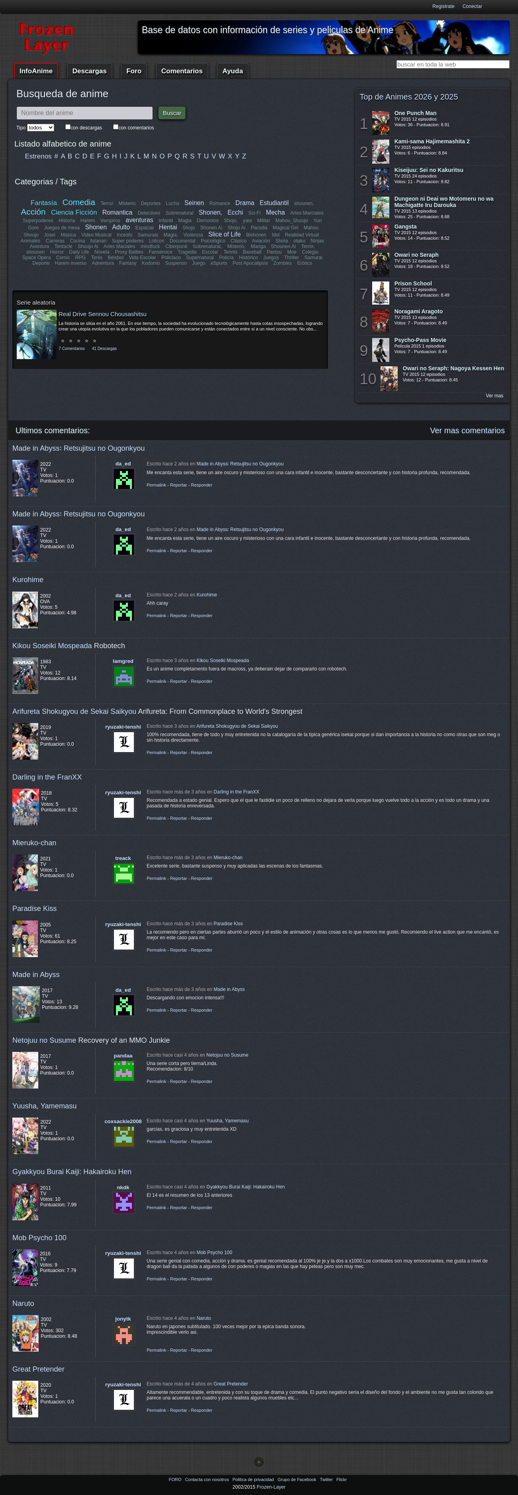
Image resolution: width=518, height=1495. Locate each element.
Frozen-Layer (271, 1487)
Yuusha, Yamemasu (44, 1106)
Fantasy (127, 263)
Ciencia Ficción (74, 212)
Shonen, (210, 212)
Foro (133, 71)
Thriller (291, 257)
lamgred (123, 661)
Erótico (304, 263)
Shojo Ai (236, 228)
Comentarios (182, 71)
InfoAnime (36, 71)
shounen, (304, 203)
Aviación (261, 241)
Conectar (472, 6)
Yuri (317, 220)
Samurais (148, 235)
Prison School (413, 283)
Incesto (124, 235)
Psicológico (213, 241)
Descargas (90, 71)
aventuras (139, 220)
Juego (198, 263)
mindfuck (150, 246)
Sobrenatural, (207, 246)
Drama (244, 202)
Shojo (188, 228)
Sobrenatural (180, 213)
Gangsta (405, 226)
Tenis (96, 257)
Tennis (230, 252)
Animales (31, 241)
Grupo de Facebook (297, 1479)
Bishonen (256, 235)
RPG (80, 257)
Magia (184, 220)
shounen (35, 252)
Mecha (275, 212)
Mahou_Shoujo (291, 220)
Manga (258, 246)
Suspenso (175, 263)
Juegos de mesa (62, 228)
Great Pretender (38, 1369)
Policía (226, 257)
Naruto (23, 1303)
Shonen (96, 227)
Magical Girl (285, 228)
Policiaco (171, 257)
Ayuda (232, 71)
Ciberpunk (176, 246)
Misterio (127, 203)
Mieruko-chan (34, 842)
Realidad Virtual (302, 235)
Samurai (313, 257)
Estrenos (38, 156)
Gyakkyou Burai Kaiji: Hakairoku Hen (71, 1171)
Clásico (239, 241)
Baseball (252, 252)
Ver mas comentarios (467, 430)
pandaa (123, 1056)
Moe (292, 252)
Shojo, (230, 220)
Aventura (39, 246)
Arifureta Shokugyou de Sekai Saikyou (74, 711)
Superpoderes (38, 220)
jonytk (123, 1319)
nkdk (123, 1187)
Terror (106, 203)
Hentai (168, 227)
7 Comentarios (72, 348)
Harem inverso (70, 263)
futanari (98, 241)
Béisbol (116, 257)
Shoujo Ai (88, 246)
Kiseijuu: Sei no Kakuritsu (428, 170)
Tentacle (64, 246)
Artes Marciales (307, 213)
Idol (276, 235)
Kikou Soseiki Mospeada (52, 645)
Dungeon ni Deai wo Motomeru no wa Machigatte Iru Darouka (444, 201)
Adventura (103, 263)
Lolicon (157, 241)
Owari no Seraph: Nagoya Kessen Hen (453, 368)
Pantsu (274, 252)
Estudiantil (274, 202)
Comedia (79, 202)
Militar (263, 220)
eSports (218, 263)
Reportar (178, 485)
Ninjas (317, 241)
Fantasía (44, 203)
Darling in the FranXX (47, 777)
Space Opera (36, 257)
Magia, (170, 235)
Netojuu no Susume (44, 1040)
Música (68, 235)
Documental (183, 241)
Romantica (117, 212)
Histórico (248, 257)
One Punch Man (415, 113)
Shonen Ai (211, 228)
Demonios (208, 220)
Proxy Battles (129, 252)
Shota (281, 241)
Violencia (193, 235)
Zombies (282, 263)
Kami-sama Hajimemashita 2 (432, 141)
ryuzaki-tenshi (123, 727)
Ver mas (494, 396)
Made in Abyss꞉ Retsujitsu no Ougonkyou (78, 448)
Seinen (194, 202)
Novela (102, 252)
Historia (67, 220)
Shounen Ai (283, 246)
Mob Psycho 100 (39, 1237)
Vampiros (110, 220)
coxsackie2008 (123, 1121)
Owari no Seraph (416, 255)
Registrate (443, 6)
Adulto (121, 227)
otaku (299, 241)
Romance (219, 203)
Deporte (41, 263)
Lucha (172, 203)
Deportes (150, 203)
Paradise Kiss (34, 908)
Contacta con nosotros (207, 1479)
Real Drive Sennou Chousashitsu (103, 314)
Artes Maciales (119, 246)
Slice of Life (224, 234)
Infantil (166, 220)
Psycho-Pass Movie (420, 340)
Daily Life (79, 252)
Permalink (156, 485)
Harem (87, 220)
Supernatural (200, 257)
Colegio (310, 252)
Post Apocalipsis (250, 263)
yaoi (247, 220)
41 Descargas (104, 348)
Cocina (77, 241)
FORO (175, 1479)
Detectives (149, 213)
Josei (49, 235)
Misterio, (236, 246)
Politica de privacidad (253, 1479)
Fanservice (160, 252)
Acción (33, 211)
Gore (33, 228)
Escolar (210, 252)
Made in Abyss (36, 974)
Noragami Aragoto (418, 311)
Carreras (55, 241)
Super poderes (128, 241)
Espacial (144, 228)
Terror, (307, 246)
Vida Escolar (142, 257)
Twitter (327, 1479)
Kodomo (150, 263)
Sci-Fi (254, 213)
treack (123, 858)
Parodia (259, 228)
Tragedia (187, 252)
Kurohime (27, 579)
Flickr (341, 1479)
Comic (63, 257)
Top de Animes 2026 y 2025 (409, 96)
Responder (201, 485)
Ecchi (235, 212)
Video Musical (96, 235)
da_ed (123, 464)
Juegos (271, 257)
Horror (57, 252)
